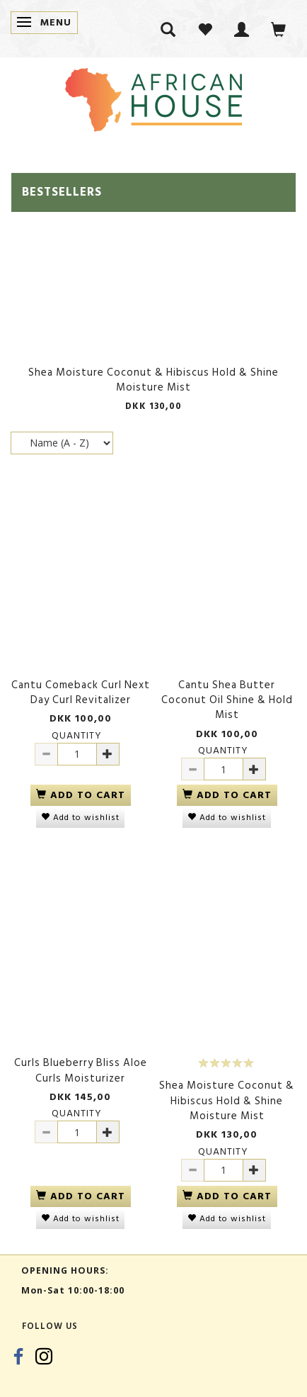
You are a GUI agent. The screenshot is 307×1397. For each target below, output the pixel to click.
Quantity (77, 735)
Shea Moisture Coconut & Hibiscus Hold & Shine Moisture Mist (153, 380)
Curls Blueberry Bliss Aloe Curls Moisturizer (80, 1070)
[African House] (153, 96)
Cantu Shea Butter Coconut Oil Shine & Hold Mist (227, 700)
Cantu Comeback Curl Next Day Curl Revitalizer (80, 693)
